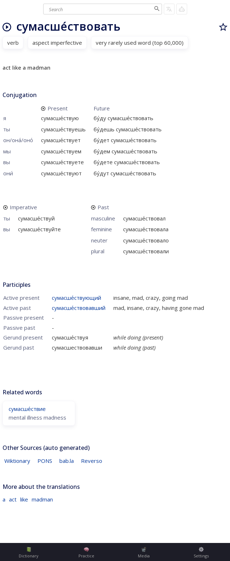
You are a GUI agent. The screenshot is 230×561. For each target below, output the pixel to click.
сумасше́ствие (27, 408)
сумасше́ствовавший (78, 307)
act (13, 499)
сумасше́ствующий (76, 297)
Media (144, 552)
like (24, 499)
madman (42, 499)
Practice (86, 552)
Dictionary (29, 552)
